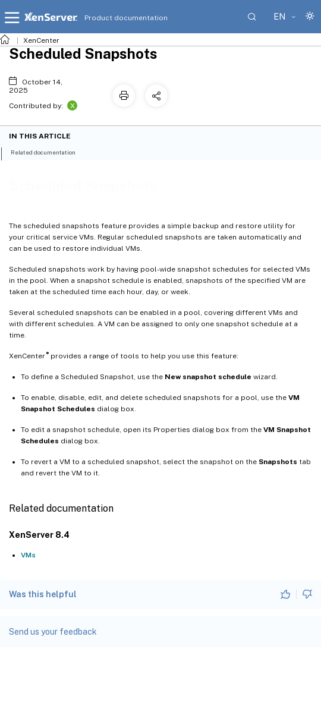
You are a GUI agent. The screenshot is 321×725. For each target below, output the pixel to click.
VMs (28, 555)
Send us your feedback (53, 631)
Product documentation (111, 18)
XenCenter (41, 40)
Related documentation (50, 151)
